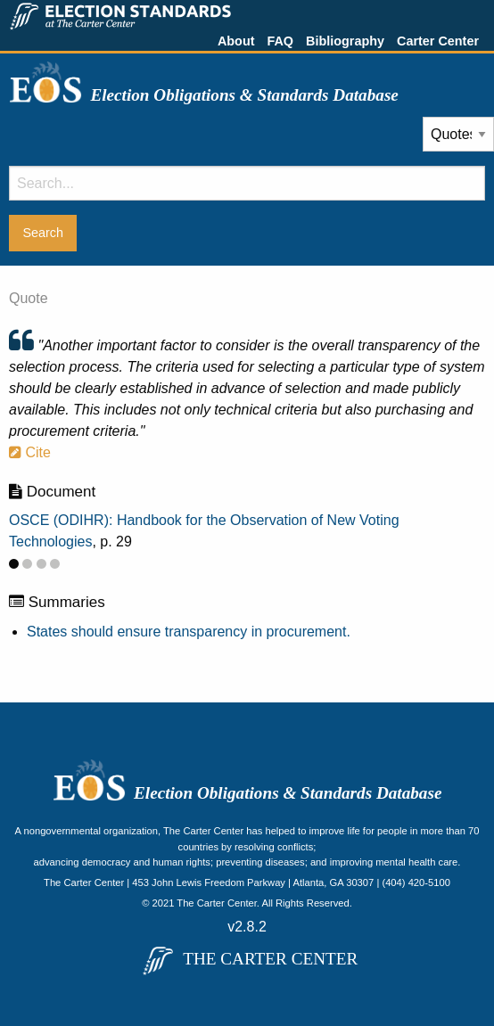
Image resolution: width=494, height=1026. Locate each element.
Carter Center (438, 41)
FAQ (280, 41)
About (236, 41)
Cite (30, 452)
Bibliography (345, 41)
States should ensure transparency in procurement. (188, 631)
